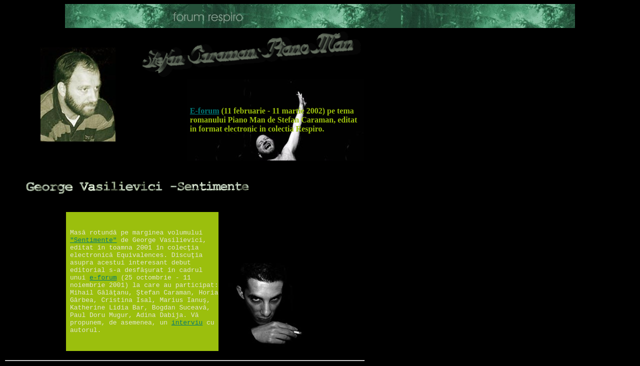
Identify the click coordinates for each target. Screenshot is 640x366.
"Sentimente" (93, 240)
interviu (187, 322)
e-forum (103, 278)
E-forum (205, 110)
